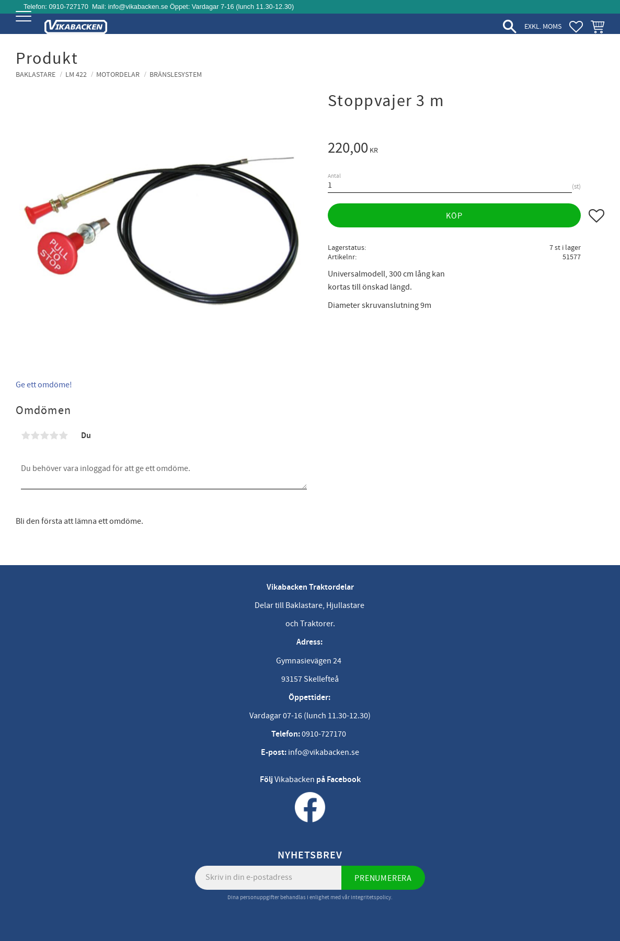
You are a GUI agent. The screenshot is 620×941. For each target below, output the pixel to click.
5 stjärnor (63, 435)
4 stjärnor (54, 435)
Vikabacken (294, 779)
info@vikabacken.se (138, 6)
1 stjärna (25, 435)
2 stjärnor (35, 435)
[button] (25, 25)
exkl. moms (542, 26)
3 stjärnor (44, 435)
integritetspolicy (371, 897)
